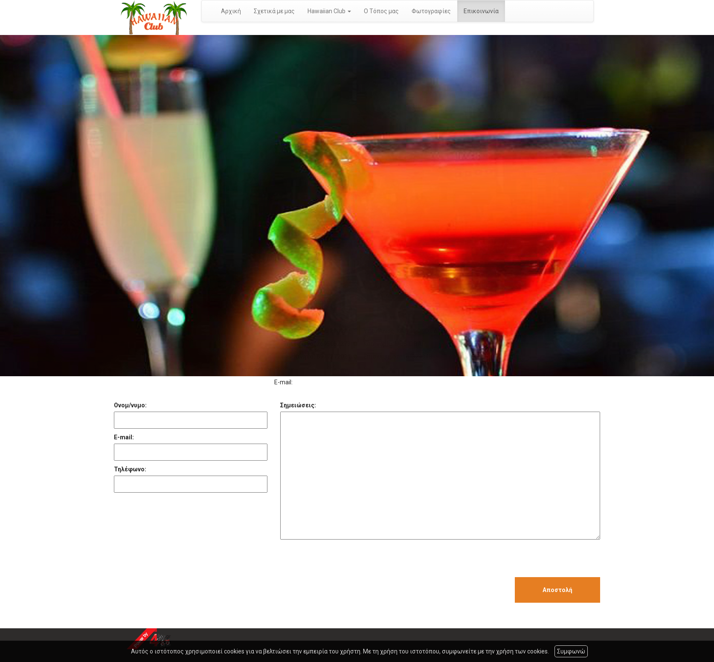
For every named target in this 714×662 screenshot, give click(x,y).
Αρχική (231, 11)
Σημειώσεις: (298, 405)
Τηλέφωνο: (130, 469)
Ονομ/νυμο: (130, 405)
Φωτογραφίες (431, 11)
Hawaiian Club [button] (329, 11)
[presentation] (345, 560)
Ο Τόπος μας (381, 11)
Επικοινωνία (481, 11)
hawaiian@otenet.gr (322, 382)
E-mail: (124, 437)
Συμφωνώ (571, 651)
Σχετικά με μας (274, 11)
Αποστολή (557, 590)
